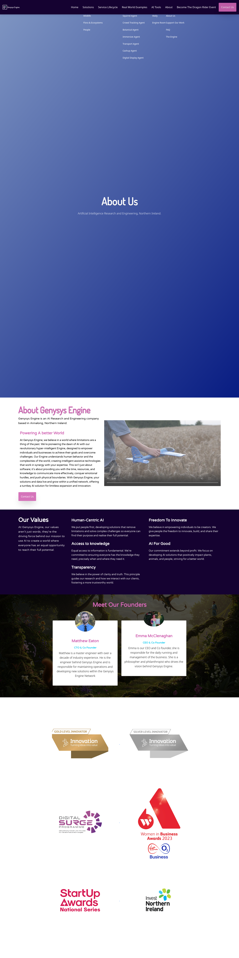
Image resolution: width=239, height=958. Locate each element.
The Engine (170, 36)
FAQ (167, 29)
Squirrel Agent (127, 15)
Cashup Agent (127, 50)
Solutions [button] (85, 7)
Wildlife (84, 15)
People (83, 29)
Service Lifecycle (105, 7)
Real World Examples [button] (133, 7)
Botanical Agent (128, 29)
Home (71, 7)
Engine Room (157, 22)
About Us (169, 15)
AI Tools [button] (155, 7)
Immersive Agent (129, 36)
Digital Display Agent (130, 57)
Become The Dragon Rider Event (196, 7)
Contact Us (227, 7)
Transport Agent (128, 43)
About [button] (168, 7)
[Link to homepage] (11, 7)
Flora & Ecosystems (90, 22)
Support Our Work (174, 22)
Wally (153, 15)
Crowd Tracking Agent (131, 22)
